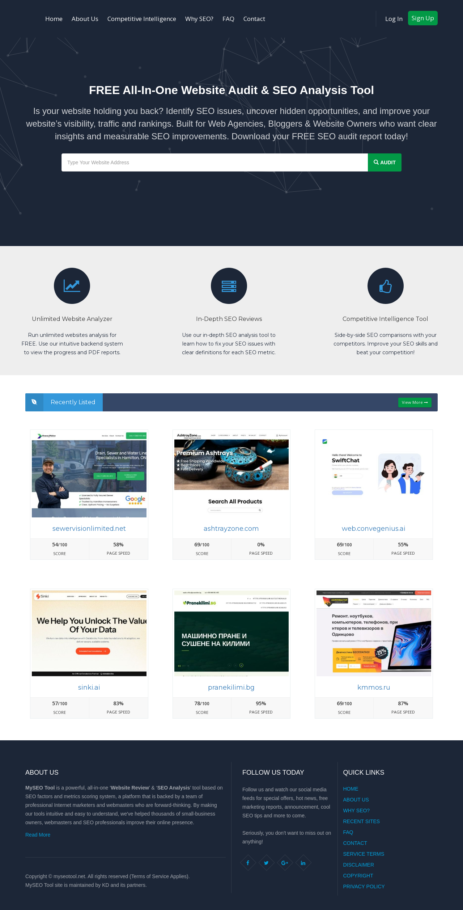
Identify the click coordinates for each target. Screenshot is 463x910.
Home (54, 18)
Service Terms (364, 854)
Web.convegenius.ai (373, 529)
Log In (394, 18)
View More (415, 402)
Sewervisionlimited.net (89, 529)
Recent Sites (361, 821)
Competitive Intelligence (141, 18)
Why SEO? (199, 18)
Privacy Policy (364, 886)
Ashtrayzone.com (231, 529)
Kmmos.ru (373, 687)
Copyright (358, 876)
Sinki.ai (89, 687)
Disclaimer (358, 865)
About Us (85, 18)
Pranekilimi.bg (231, 687)
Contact (254, 18)
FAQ (228, 18)
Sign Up (423, 18)
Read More (37, 835)
